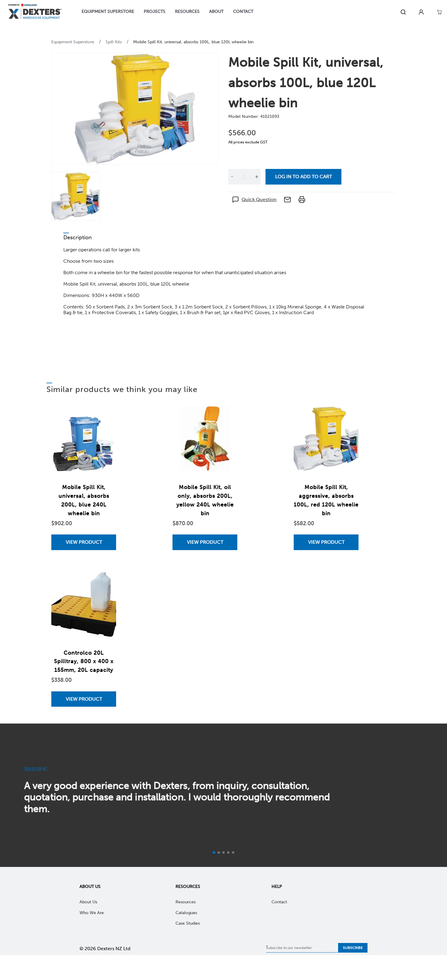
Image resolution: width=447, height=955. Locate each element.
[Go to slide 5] (233, 852)
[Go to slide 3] (223, 852)
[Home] (35, 12)
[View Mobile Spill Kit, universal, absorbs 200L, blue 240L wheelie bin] (83, 542)
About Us (90, 886)
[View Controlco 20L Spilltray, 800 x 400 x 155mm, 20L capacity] (83, 699)
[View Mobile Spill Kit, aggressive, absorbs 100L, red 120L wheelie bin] (326, 542)
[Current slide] (213, 852)
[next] (435, 795)
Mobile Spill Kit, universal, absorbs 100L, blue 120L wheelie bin (193, 41)
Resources (188, 886)
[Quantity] (244, 177)
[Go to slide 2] (219, 852)
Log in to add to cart (303, 176)
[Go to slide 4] (228, 852)
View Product (84, 542)
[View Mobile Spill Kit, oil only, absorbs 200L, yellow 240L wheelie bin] (204, 542)
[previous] (11, 795)
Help (277, 886)
